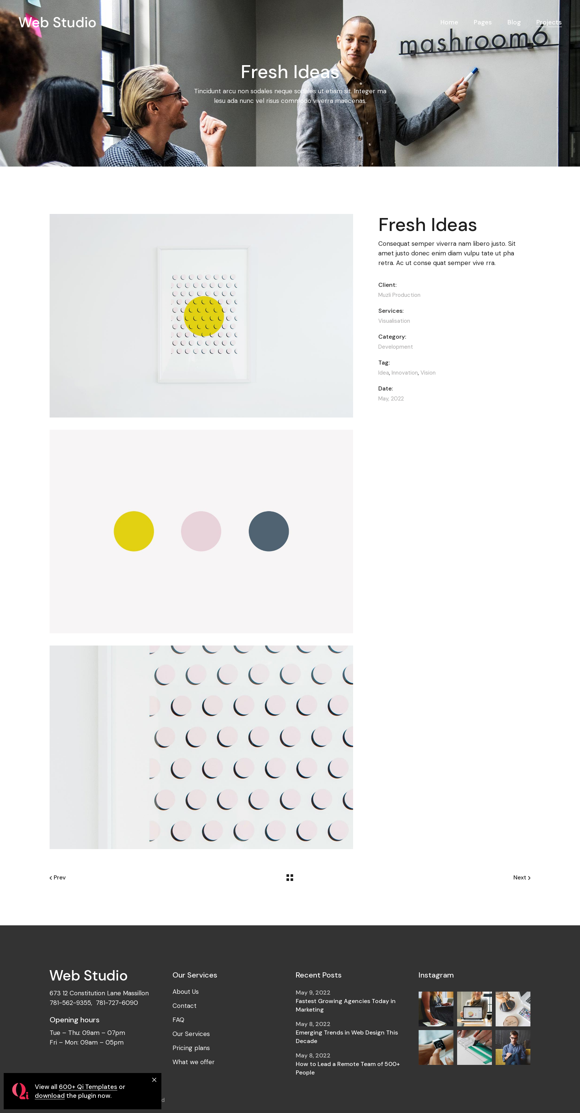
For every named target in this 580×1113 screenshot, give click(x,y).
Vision (428, 372)
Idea (383, 372)
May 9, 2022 (313, 992)
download (50, 1096)
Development (395, 347)
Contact (184, 1006)
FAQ (178, 1020)
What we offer (193, 1062)
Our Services (191, 1034)
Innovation (405, 372)
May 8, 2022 (313, 1024)
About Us (185, 992)
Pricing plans (191, 1048)
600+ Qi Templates (88, 1087)
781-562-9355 (70, 1003)
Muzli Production (399, 295)
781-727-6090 (117, 1003)
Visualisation (394, 321)
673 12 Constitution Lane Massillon (99, 993)
